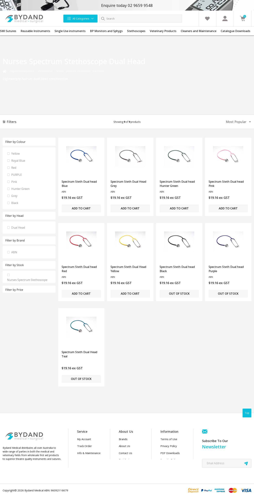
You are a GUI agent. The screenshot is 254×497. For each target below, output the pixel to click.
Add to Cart (81, 208)
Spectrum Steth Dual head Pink (226, 184)
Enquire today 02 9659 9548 (127, 5)
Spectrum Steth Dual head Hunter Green (177, 184)
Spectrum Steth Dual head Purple (226, 269)
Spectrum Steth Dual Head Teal (79, 354)
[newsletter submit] (246, 463)
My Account (84, 439)
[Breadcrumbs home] (4, 71)
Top (247, 413)
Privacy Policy (168, 446)
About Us (124, 446)
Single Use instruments (70, 31)
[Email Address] (226, 463)
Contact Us (125, 453)
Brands (123, 439)
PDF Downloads (170, 453)
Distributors (126, 460)
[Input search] (140, 19)
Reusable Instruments (35, 31)
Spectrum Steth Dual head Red (79, 269)
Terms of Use (168, 439)
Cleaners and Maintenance (198, 31)
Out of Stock (179, 294)
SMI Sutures (8, 31)
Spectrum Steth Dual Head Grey (128, 184)
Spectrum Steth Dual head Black (177, 269)
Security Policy (169, 460)
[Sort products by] (237, 121)
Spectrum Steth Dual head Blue (79, 184)
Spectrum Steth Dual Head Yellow (128, 269)
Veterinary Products (163, 31)
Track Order (84, 446)
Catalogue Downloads (235, 31)
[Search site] (103, 18)
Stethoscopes (136, 31)
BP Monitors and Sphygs (106, 31)
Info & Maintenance (89, 453)
